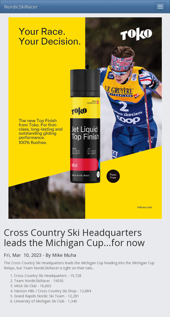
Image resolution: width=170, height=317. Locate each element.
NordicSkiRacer (21, 7)
